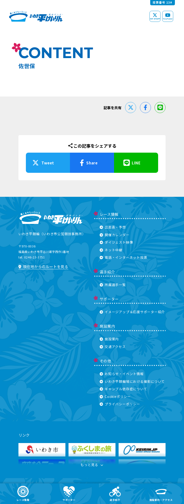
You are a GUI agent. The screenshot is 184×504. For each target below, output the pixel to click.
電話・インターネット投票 (123, 257)
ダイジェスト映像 (116, 242)
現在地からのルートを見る (43, 266)
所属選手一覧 (113, 284)
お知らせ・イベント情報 (122, 373)
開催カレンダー (114, 234)
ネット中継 (111, 249)
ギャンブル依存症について (123, 388)
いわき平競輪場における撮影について (132, 381)
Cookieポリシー (115, 396)
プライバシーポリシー (120, 404)
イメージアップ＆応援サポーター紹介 (132, 311)
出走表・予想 (113, 227)
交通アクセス (113, 346)
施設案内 (109, 338)
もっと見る (92, 464)
